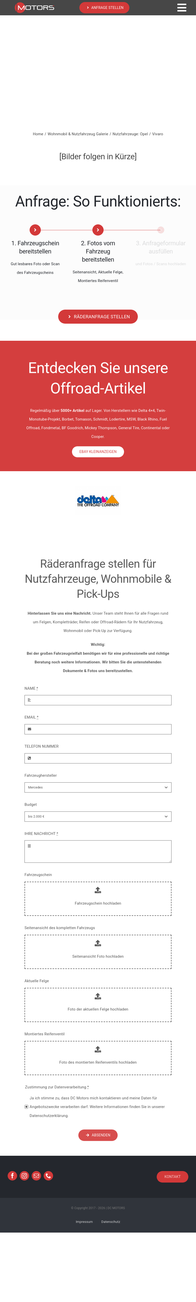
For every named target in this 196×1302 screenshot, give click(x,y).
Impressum (84, 1222)
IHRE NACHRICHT (41, 837)
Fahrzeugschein (38, 878)
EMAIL (31, 721)
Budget (30, 808)
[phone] (48, 1176)
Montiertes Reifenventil (44, 1037)
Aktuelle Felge (36, 984)
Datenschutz (110, 1222)
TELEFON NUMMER (41, 750)
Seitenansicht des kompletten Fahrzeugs (59, 931)
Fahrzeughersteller (40, 779)
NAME (31, 691)
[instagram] (24, 1176)
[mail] (36, 1176)
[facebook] (12, 1176)
